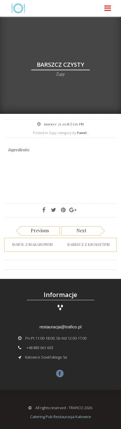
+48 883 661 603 (39, 347)
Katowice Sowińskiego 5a (46, 357)
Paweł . (82, 133)
